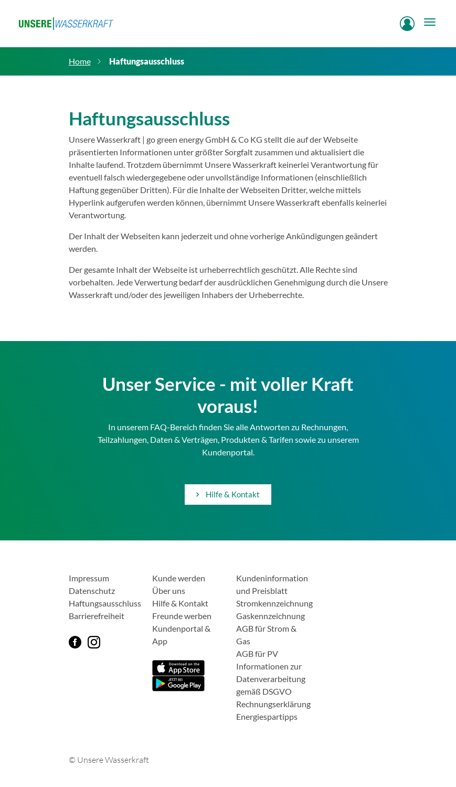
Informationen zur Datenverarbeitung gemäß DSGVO (270, 678)
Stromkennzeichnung (274, 603)
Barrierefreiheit (96, 616)
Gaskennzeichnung (270, 616)
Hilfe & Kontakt (228, 494)
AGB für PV (257, 653)
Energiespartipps (267, 716)
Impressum (89, 578)
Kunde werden (178, 578)
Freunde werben (181, 616)
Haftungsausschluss (105, 603)
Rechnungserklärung (273, 704)
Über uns (168, 590)
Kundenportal (177, 628)
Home (80, 61)
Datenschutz (92, 590)
